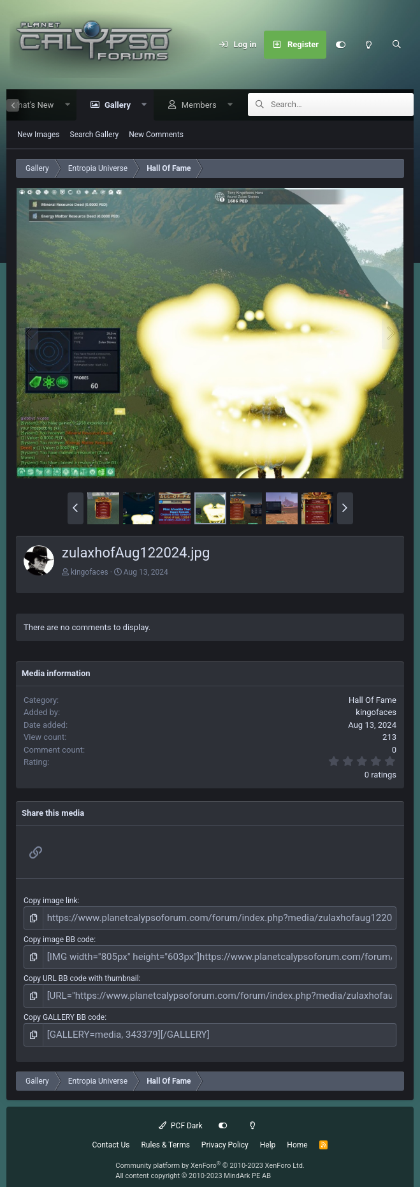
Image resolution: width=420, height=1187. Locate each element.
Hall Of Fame (372, 700)
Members (194, 105)
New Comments (156, 135)
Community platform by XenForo (210, 1155)
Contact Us (111, 1134)
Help (268, 1134)
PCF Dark (180, 1114)
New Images (38, 135)
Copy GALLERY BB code (64, 1009)
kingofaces (89, 572)
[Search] (396, 45)
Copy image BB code (59, 937)
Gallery (113, 105)
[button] (63, 105)
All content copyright (193, 1165)
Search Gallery (94, 135)
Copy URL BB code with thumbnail (81, 973)
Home (297, 1134)
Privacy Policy (225, 1134)
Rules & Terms (165, 1134)
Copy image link (51, 901)
